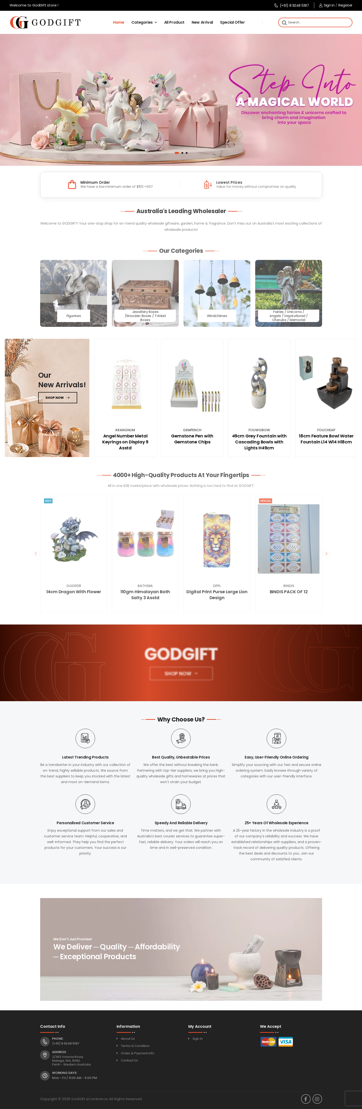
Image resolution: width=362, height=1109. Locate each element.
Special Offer (232, 22)
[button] (176, 153)
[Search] (284, 22)
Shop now (54, 398)
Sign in (326, 5)
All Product (174, 22)
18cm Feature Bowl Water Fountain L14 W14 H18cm (326, 439)
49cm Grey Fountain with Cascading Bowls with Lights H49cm (259, 442)
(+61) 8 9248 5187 (291, 5)
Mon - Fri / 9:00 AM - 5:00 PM (74, 1078)
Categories (142, 22)
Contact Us (129, 1060)
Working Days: (64, 1073)
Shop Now (177, 675)
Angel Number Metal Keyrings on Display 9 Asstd (125, 442)
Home (118, 22)
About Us (128, 1038)
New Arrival (202, 22)
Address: (59, 1052)
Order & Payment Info (137, 1053)
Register (345, 5)
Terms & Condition (135, 1046)
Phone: (58, 1039)
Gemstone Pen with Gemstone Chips (192, 439)
